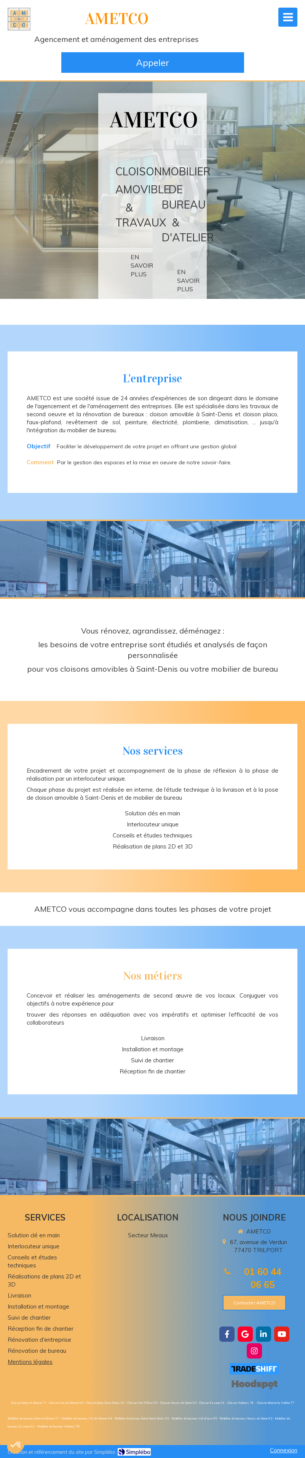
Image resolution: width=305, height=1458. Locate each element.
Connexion (283, 1450)
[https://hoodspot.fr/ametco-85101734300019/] (254, 1384)
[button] (16, 1445)
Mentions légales (30, 1361)
